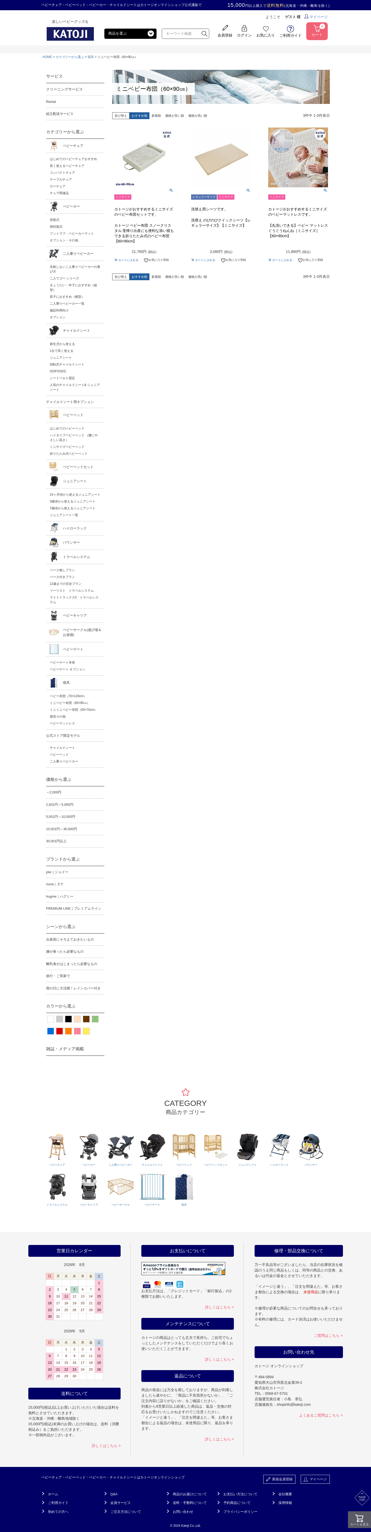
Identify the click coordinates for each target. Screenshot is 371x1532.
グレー (59, 1019)
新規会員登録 (279, 1479)
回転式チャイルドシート (67, 364)
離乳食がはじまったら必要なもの (71, 964)
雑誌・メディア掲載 (65, 1049)
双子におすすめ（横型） (67, 297)
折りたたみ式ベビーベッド (69, 453)
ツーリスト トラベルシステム (72, 590)
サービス (54, 76)
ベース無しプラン (62, 570)
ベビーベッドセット (78, 467)
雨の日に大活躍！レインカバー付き (73, 988)
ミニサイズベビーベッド (67, 447)
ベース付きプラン (62, 577)
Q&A (113, 1494)
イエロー (86, 1031)
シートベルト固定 (62, 378)
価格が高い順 (197, 116)
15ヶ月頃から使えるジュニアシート (75, 494)
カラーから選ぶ (61, 1006)
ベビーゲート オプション (67, 669)
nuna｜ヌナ (55, 884)
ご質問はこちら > (328, 1335)
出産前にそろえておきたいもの (70, 939)
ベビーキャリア (75, 615)
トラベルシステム (76, 557)
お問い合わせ (183, 1512)
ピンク (77, 1031)
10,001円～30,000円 (61, 829)
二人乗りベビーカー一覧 (67, 303)
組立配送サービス (59, 114)
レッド (59, 1031)
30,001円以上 (56, 841)
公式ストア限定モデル (63, 736)
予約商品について (237, 1503)
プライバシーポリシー (240, 1512)
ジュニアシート (61, 357)
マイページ (316, 17)
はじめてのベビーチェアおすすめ (73, 159)
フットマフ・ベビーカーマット (72, 233)
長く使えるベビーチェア (67, 166)
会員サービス (120, 1503)
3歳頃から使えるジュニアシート (73, 501)
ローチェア (58, 186)
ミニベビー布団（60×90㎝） (70, 703)
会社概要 (285, 1494)
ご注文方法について (125, 1512)
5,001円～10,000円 (60, 817)
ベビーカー (71, 206)
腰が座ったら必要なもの (65, 951)
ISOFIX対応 (58, 371)
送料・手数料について (190, 1503)
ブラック (68, 1019)
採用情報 (285, 1503)
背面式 (54, 220)
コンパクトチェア (62, 172)
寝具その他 (58, 716)
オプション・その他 (64, 240)
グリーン (95, 1019)
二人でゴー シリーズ (64, 278)
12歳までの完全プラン (66, 584)
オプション (58, 317)
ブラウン (86, 1019)
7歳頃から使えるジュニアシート (73, 508)
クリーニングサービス (64, 89)
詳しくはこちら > (106, 1446)
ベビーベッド (73, 415)
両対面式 (56, 227)
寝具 (91, 57)
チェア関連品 (59, 193)
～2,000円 (54, 792)
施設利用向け (59, 310)
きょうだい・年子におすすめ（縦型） (73, 287)
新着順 (156, 116)
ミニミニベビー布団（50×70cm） (74, 710)
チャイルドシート (76, 330)
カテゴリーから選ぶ (70, 57)
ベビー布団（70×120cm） (68, 696)
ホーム (53, 1494)
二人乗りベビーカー (78, 254)
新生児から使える (62, 344)
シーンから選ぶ (61, 926)
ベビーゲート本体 (62, 662)
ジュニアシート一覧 (64, 515)
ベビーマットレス (62, 723)
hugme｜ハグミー (60, 896)
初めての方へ (58, 1512)
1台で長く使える (62, 351)
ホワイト (50, 1019)
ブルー (50, 1031)
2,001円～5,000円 (59, 805)
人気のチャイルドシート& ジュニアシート (75, 387)
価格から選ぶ (58, 779)
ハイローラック (75, 528)
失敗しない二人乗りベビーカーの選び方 (75, 269)
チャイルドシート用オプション (70, 402)
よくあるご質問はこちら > (321, 1415)
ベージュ (77, 1019)
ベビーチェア (73, 146)
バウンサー (71, 542)
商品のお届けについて (190, 1494)
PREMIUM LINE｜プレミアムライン (73, 908)
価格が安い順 (174, 116)
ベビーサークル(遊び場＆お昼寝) (82, 632)
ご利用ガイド (58, 1503)
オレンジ (68, 1031)
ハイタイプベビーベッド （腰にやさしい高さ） (74, 437)
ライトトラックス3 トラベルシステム (74, 600)
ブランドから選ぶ (63, 859)
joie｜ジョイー (57, 872)
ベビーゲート (73, 649)
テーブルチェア (61, 179)
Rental (51, 102)
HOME (47, 57)
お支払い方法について (240, 1494)
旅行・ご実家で (58, 976)
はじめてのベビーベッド (67, 428)
